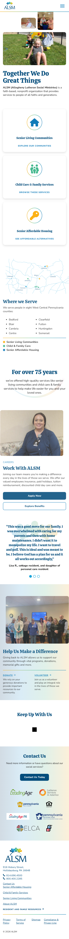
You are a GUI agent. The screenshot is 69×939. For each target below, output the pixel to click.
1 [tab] (30, 576)
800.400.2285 (14, 878)
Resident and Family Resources (22, 909)
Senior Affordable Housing (17, 887)
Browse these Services (34, 192)
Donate (8, 675)
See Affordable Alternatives (34, 238)
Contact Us (9, 883)
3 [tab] (38, 576)
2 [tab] (34, 576)
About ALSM (10, 904)
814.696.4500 (14, 875)
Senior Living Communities (17, 898)
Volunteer (41, 675)
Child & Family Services (15, 892)
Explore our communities (34, 145)
